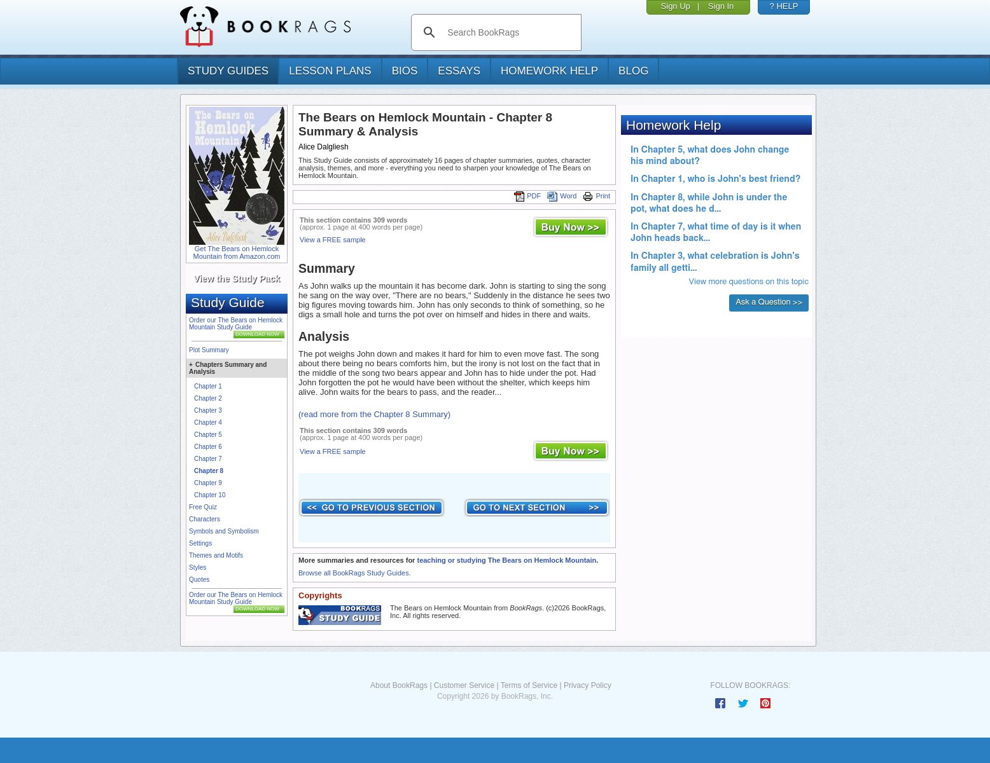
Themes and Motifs (216, 555)
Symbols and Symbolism (223, 531)
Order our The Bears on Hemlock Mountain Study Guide (235, 324)
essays (459, 71)
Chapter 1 (208, 386)
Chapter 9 (208, 482)
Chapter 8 (208, 470)
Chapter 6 (208, 446)
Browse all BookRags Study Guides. (354, 573)
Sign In (721, 6)
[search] (509, 32)
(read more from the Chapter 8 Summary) (374, 414)
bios (405, 71)
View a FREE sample (333, 240)
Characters (204, 519)
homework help (549, 71)
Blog (633, 71)
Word (561, 196)
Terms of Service (529, 685)
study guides (228, 71)
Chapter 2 (208, 398)
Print (596, 196)
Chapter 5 (208, 434)
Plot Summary (209, 350)
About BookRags (399, 685)
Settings (200, 543)
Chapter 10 (209, 494)
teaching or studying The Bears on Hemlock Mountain (506, 560)
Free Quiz (203, 507)
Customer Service (464, 685)
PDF (527, 196)
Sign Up (675, 6)
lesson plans (330, 71)
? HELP (784, 6)
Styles (197, 567)
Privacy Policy (587, 685)
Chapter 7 (208, 458)
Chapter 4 (208, 422)
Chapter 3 (208, 410)
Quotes (199, 579)
